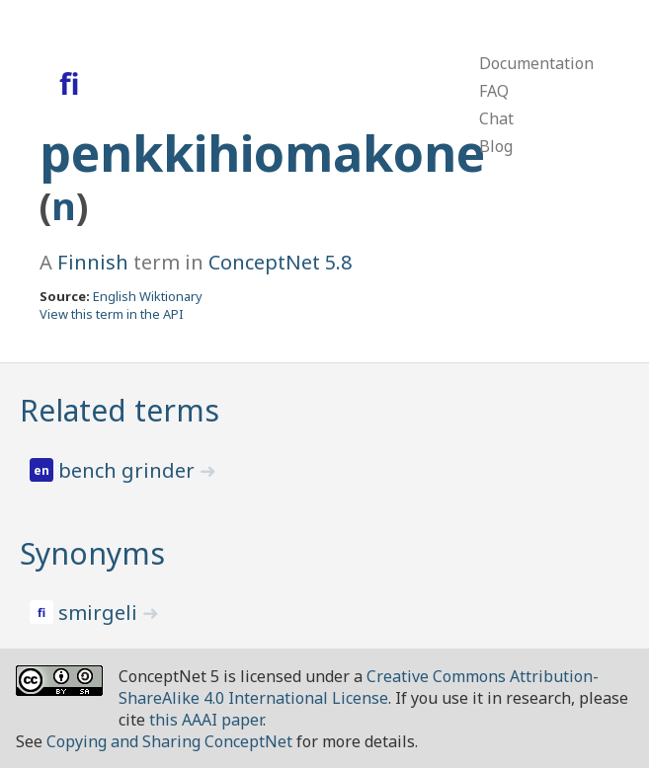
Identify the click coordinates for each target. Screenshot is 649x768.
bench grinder (129, 470)
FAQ (494, 91)
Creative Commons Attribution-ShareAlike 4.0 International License (359, 687)
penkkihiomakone (262, 153)
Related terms (119, 410)
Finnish (92, 262)
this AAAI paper (206, 719)
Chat (496, 118)
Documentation (536, 63)
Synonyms (92, 553)
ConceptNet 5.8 (280, 262)
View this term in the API (112, 314)
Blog (496, 146)
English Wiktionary (148, 296)
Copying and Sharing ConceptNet (169, 741)
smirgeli (100, 612)
